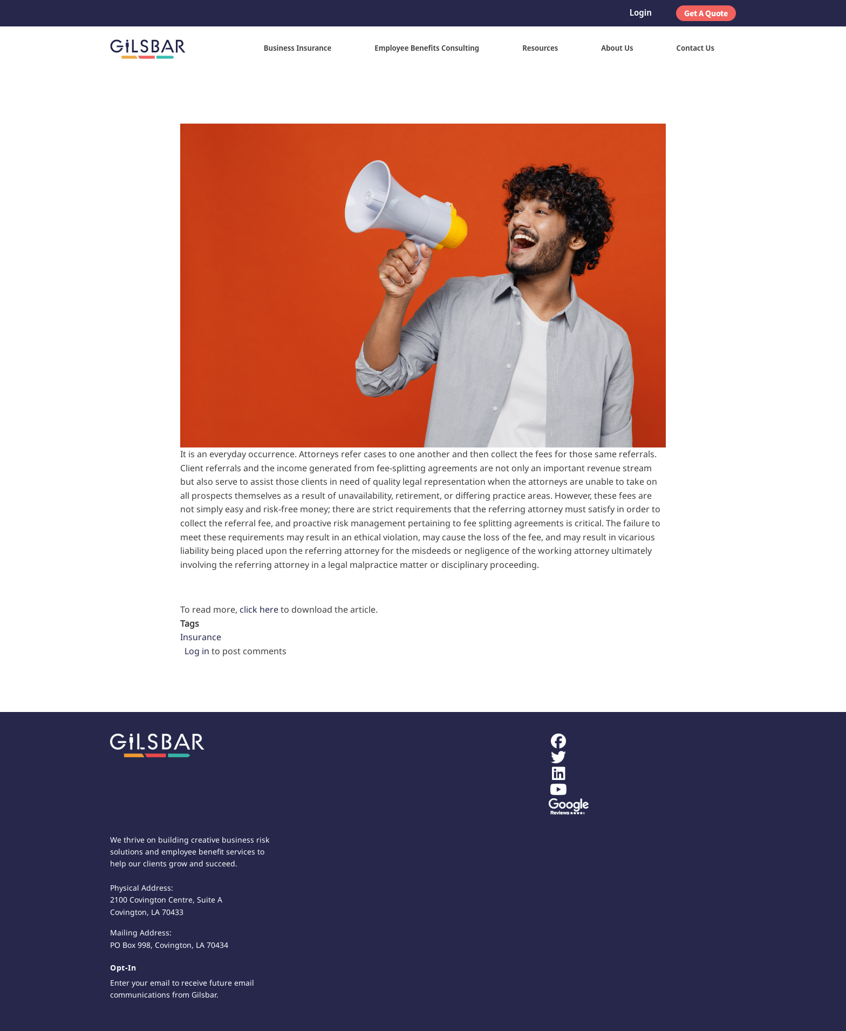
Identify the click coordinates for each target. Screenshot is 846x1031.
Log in (197, 651)
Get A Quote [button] (706, 13)
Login (641, 12)
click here (259, 609)
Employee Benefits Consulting (426, 48)
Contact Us (695, 48)
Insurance (200, 637)
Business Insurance (298, 48)
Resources (540, 48)
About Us (617, 48)
